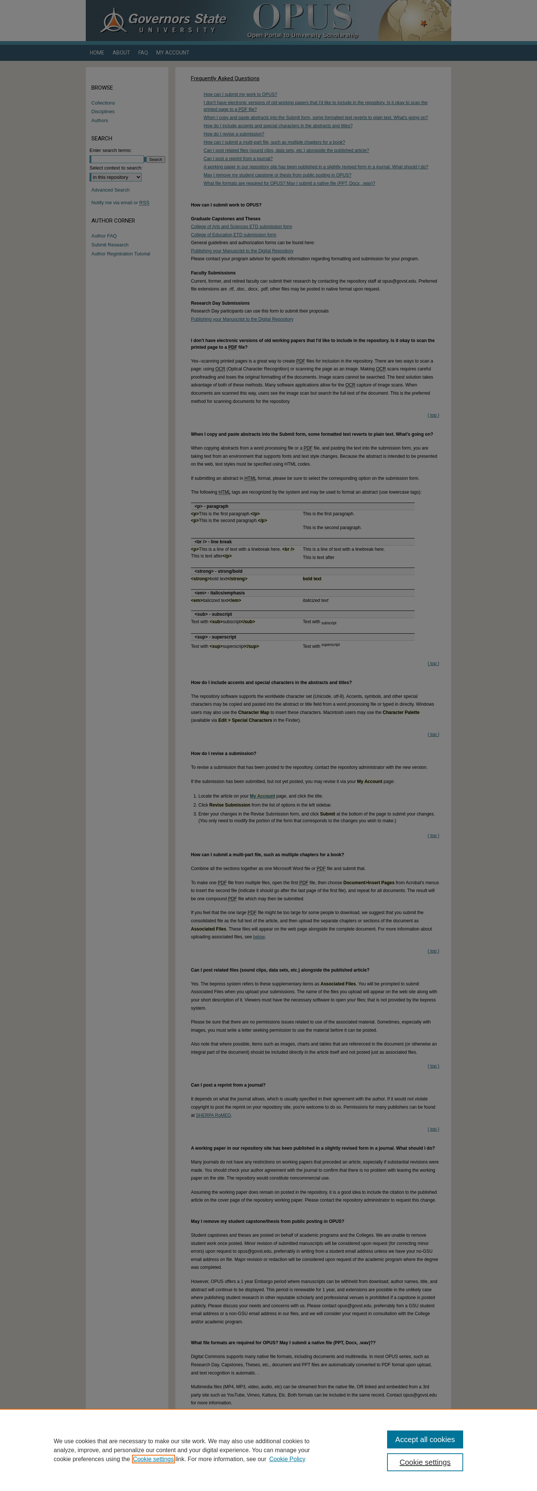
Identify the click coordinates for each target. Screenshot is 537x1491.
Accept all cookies (425, 1439)
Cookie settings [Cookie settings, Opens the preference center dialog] (425, 1462)
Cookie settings (153, 1459)
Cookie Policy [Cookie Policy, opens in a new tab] (287, 1459)
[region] (268, 1450)
